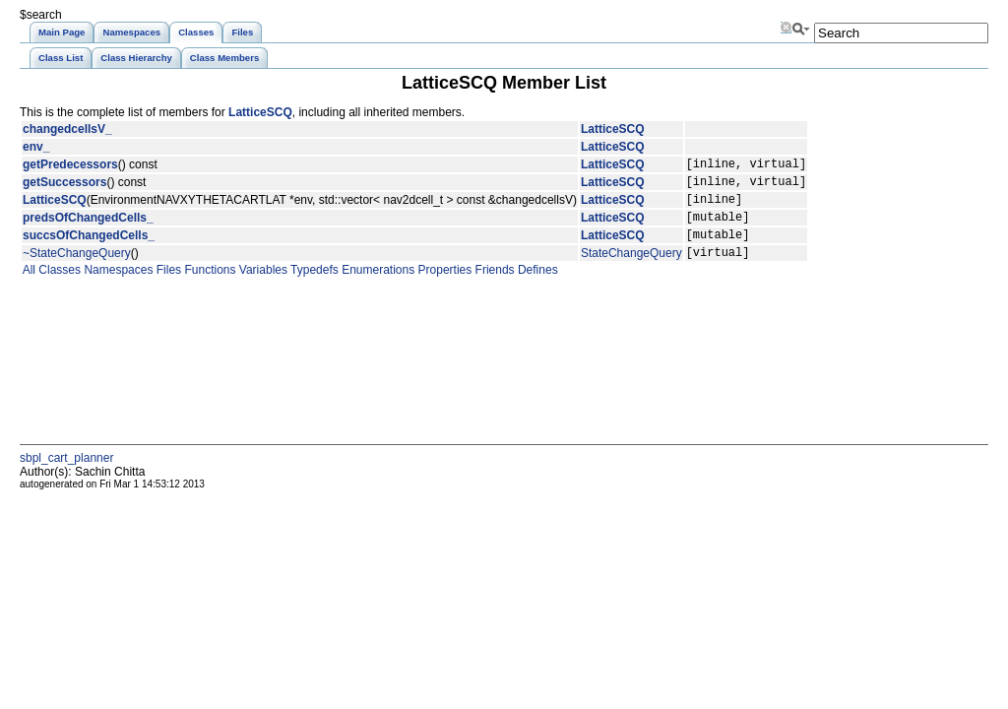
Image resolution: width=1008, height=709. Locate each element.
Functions (208, 287)
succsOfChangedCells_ (89, 249)
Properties (443, 287)
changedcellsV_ (67, 129)
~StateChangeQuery (77, 270)
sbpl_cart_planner (66, 476)
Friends (493, 287)
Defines (536, 287)
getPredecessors (70, 166)
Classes (58, 287)
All (27, 287)
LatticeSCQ (260, 112)
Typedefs (313, 287)
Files (167, 287)
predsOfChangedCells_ (88, 228)
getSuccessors (64, 187)
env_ (36, 147)
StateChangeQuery (631, 270)
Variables (260, 287)
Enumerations (376, 287)
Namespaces (117, 287)
